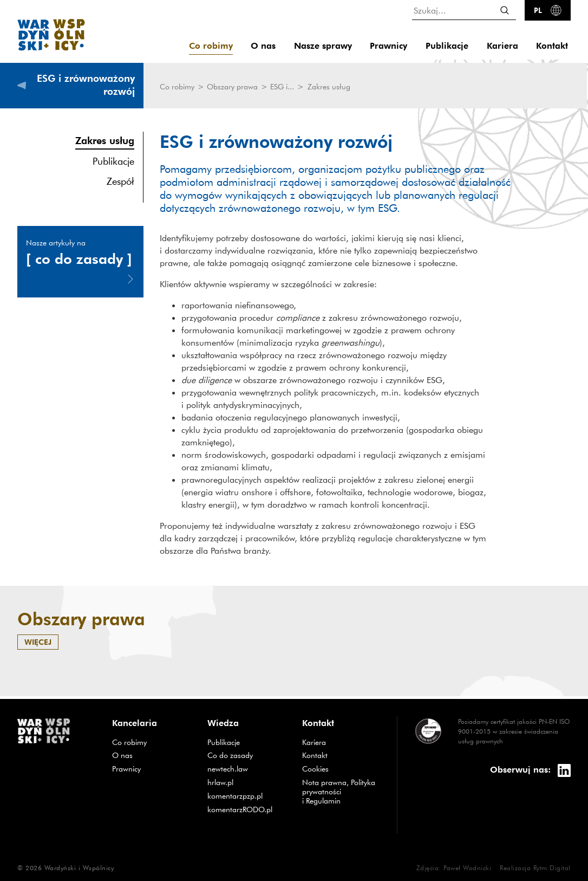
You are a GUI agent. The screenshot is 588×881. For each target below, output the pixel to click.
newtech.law (227, 769)
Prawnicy (388, 45)
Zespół (120, 181)
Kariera (502, 45)
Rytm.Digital (552, 867)
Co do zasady (230, 755)
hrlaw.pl (220, 782)
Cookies (315, 769)
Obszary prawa (233, 87)
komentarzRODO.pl (239, 809)
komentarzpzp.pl (235, 796)
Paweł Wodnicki (467, 867)
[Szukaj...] (464, 10)
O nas (263, 45)
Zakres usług (104, 140)
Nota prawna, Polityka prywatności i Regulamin (338, 792)
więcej (37, 642)
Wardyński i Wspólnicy (79, 867)
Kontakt (552, 45)
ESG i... (283, 87)
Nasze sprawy (323, 45)
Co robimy (211, 45)
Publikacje (447, 45)
